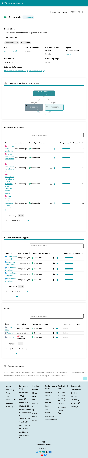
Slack (74, 393)
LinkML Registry (61, 412)
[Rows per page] (21, 215)
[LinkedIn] (50, 451)
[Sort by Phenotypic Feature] (46, 143)
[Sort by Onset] (79, 143)
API (21, 396)
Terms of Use (24, 418)
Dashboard (23, 432)
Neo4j (22, 399)
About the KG (24, 425)
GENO (34, 413)
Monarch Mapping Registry (61, 398)
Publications (11, 403)
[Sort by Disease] (13, 143)
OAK (46, 406)
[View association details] (53, 149)
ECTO (34, 420)
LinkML (47, 399)
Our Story (10, 390)
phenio (68, 54)
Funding (9, 407)
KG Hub (61, 404)
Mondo (35, 390)
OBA (34, 407)
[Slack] (40, 451)
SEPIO (34, 417)
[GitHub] (47, 451)
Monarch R (24, 403)
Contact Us (11, 400)
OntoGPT (48, 413)
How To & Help (25, 409)
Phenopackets (51, 420)
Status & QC (24, 406)
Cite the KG (24, 422)
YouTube (75, 403)
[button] (65, 148)
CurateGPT (49, 416)
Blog (73, 396)
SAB (7, 396)
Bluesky (75, 407)
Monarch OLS (63, 392)
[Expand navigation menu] (85, 3)
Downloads (23, 392)
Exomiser (48, 392)
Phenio (35, 403)
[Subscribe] (37, 451)
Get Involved (76, 390)
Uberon (35, 393)
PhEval (47, 396)
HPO (34, 400)
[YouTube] (42, 455)
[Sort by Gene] (10, 253)
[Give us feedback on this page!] (85, 378)
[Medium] (43, 451)
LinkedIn (75, 400)
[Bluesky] (45, 455)
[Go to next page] (23, 220)
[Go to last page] (27, 220)
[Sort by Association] (26, 143)
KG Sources (23, 429)
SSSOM (48, 403)
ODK (46, 409)
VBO (34, 410)
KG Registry (62, 407)
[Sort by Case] (10, 324)
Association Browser (24, 436)
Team (8, 393)
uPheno (35, 396)
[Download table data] (16, 225)
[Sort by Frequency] (70, 143)
